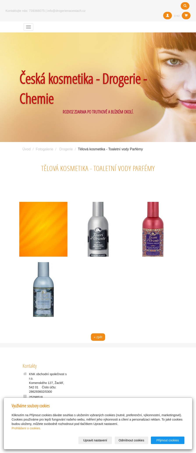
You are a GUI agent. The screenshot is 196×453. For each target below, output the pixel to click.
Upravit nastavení (95, 440)
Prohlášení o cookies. (26, 428)
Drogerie (66, 149)
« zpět (98, 337)
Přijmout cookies (167, 440)
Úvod (27, 149)
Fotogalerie (44, 149)
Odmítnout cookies (131, 440)
